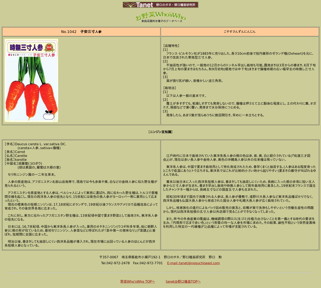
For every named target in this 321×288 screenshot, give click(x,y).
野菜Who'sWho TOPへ (137, 281)
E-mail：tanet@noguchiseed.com (193, 263)
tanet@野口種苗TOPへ (183, 281)
